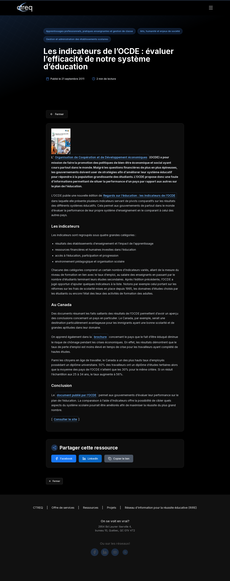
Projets (111, 509)
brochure (100, 337)
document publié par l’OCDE (76, 395)
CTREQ (38, 509)
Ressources (90, 509)
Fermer (54, 481)
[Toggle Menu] (211, 8)
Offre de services (63, 509)
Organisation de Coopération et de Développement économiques (101, 157)
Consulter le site (65, 419)
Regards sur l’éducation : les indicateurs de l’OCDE (139, 195)
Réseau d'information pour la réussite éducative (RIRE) (161, 509)
